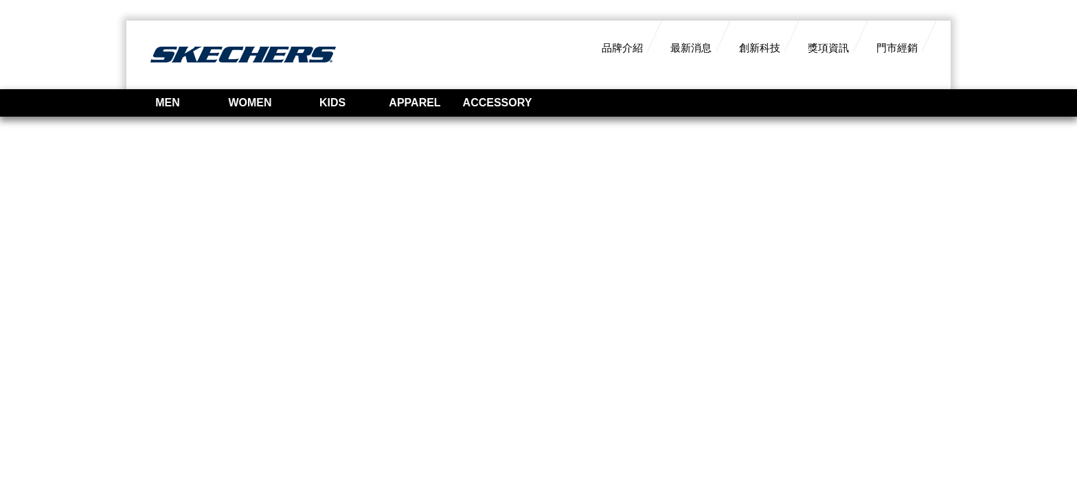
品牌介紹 (622, 48)
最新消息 (691, 48)
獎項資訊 (828, 48)
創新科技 (759, 48)
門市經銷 (897, 48)
